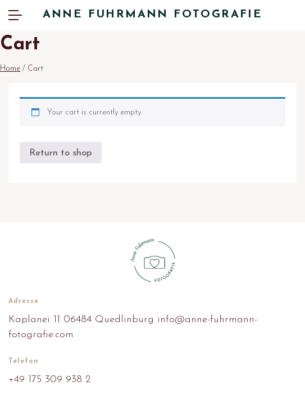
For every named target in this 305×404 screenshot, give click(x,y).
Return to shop (60, 153)
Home (10, 69)
